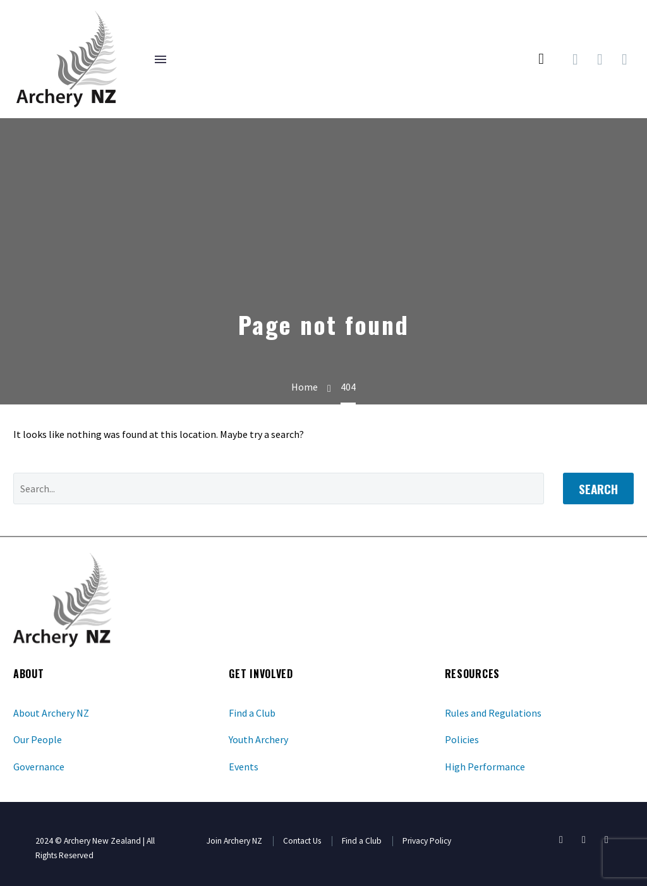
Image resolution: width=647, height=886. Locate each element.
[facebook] (561, 840)
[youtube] (584, 840)
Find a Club (252, 713)
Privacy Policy (426, 840)
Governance (38, 766)
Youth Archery (258, 739)
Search (598, 488)
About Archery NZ (51, 713)
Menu (160, 59)
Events (243, 766)
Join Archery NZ (234, 840)
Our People (37, 739)
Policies (462, 739)
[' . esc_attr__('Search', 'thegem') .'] (278, 488)
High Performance (485, 766)
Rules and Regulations (493, 713)
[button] (541, 59)
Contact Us (302, 840)
